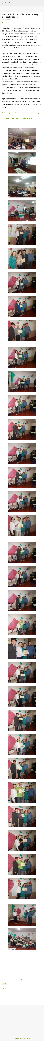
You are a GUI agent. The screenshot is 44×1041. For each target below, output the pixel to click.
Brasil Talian (9, 3)
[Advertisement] (22, 1019)
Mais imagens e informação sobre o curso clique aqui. (21, 113)
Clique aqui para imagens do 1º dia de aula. (17, 118)
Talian (4, 983)
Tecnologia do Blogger (22, 1038)
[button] (3, 23)
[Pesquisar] (41, 3)
